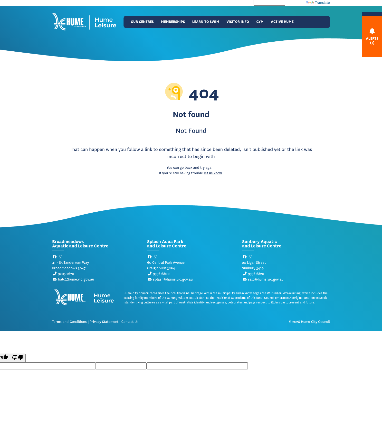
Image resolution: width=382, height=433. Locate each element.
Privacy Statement (104, 322)
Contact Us (129, 322)
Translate (318, 2)
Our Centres (142, 21)
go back (186, 167)
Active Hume (282, 21)
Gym (260, 21)
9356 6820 (256, 274)
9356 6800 (161, 274)
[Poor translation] (18, 358)
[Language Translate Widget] (269, 3)
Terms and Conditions (69, 322)
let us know (213, 173)
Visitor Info (238, 21)
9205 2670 (66, 274)
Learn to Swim (205, 21)
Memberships (173, 21)
